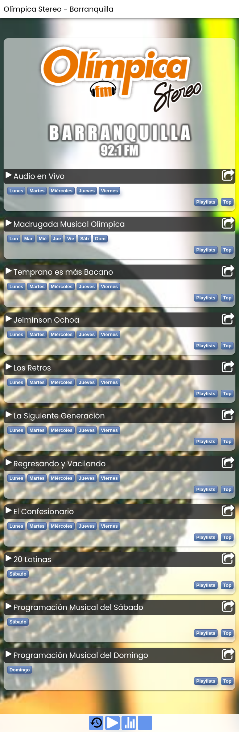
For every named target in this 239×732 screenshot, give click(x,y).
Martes (37, 190)
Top (227, 202)
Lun (13, 238)
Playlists (205, 202)
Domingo (19, 669)
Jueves (87, 190)
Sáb (84, 238)
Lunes (16, 190)
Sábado (17, 574)
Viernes (109, 190)
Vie (70, 238)
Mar (28, 238)
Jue (57, 238)
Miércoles (62, 190)
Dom (100, 238)
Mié (43, 238)
